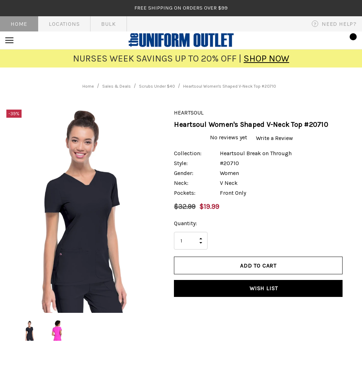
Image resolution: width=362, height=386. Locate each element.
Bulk (108, 24)
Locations (64, 24)
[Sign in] (331, 40)
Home (19, 24)
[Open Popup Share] (353, 278)
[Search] (28, 40)
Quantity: (185, 223)
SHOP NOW (266, 58)
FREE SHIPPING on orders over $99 (181, 8)
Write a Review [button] (275, 137)
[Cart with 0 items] (351, 40)
